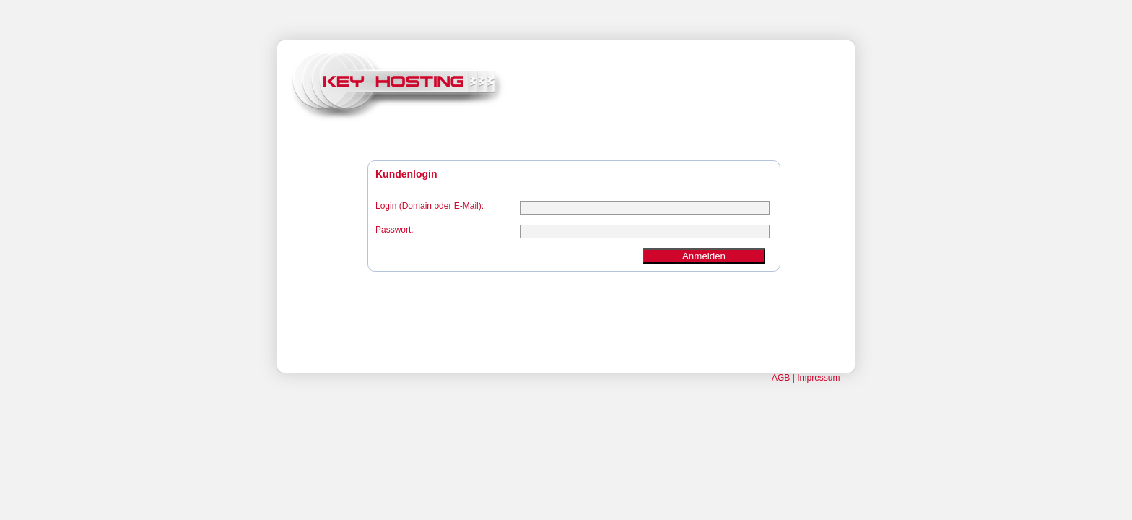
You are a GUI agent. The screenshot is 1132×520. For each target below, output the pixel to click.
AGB (781, 378)
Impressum (818, 378)
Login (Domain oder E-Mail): (429, 206)
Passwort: (394, 230)
